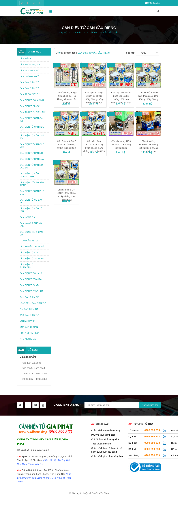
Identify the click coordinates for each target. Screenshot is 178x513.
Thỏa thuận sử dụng (101, 443)
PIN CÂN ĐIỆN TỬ (29, 309)
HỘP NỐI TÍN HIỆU (29, 333)
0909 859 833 (152, 455)
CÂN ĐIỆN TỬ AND (29, 285)
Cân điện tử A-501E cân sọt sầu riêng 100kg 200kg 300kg (66, 144)
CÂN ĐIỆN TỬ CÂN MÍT (31, 153)
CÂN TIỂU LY (26, 58)
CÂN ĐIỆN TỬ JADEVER (32, 258)
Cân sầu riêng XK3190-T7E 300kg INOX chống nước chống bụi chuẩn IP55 (94, 146)
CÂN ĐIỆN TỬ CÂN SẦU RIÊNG (32, 183)
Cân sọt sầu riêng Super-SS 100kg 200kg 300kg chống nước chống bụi (93, 97)
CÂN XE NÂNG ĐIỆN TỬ (32, 246)
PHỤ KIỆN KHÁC (28, 339)
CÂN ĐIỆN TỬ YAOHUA (31, 291)
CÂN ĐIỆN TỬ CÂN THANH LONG (29, 175)
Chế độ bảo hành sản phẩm (105, 439)
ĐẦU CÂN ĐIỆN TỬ (29, 297)
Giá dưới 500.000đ (31, 363)
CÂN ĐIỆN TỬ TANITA (31, 279)
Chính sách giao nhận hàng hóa (107, 456)
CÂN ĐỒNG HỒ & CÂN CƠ (31, 233)
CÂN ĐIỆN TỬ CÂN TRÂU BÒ (32, 137)
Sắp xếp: (130, 53)
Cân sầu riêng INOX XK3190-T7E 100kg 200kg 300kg (121, 144)
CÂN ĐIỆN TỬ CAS (29, 252)
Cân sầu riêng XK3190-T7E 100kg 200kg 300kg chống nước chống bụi (148, 146)
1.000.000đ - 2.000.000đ (34, 373)
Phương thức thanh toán (103, 435)
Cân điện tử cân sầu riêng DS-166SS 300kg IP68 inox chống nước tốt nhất (121, 97)
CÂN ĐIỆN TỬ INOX (30, 106)
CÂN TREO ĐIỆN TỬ (30, 94)
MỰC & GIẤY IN (28, 321)
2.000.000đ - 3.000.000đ (34, 379)
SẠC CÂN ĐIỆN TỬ (29, 315)
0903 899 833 (152, 436)
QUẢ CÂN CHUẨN (29, 327)
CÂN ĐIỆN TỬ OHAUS (31, 273)
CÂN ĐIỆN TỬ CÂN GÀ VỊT (31, 119)
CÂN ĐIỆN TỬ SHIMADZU (27, 266)
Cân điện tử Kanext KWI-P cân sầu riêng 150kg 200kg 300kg (148, 96)
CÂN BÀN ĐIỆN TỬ (29, 82)
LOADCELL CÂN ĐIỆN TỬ (33, 303)
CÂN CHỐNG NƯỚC (30, 76)
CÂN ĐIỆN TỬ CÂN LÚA (32, 159)
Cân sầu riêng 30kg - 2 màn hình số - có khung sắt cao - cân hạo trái (66, 97)
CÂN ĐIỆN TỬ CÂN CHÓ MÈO (32, 145)
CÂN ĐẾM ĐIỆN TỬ (29, 70)
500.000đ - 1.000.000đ (33, 368)
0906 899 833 (152, 449)
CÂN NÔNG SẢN (28, 217)
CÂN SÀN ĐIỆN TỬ (29, 88)
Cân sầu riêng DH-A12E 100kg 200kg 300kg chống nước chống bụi (67, 194)
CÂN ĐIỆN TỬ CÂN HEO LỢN (32, 128)
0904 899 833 (152, 443)
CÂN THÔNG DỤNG (30, 64)
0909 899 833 (152, 430)
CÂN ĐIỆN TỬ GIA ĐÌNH (32, 100)
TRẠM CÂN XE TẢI (29, 240)
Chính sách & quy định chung (105, 430)
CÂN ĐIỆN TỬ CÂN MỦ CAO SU (31, 166)
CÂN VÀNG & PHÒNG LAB (31, 224)
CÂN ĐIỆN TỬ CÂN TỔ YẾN (31, 210)
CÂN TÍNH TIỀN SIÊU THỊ (32, 112)
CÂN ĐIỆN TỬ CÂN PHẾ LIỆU (32, 192)
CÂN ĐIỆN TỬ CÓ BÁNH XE (32, 201)
